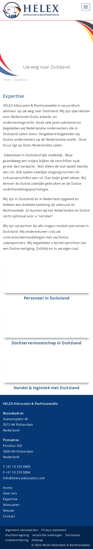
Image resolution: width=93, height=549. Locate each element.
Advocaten (11, 505)
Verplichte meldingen (47, 535)
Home (7, 488)
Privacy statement (53, 530)
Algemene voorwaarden (21, 530)
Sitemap (37, 540)
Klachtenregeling (17, 535)
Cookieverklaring (16, 540)
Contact (9, 516)
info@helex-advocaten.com (24, 478)
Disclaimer (72, 535)
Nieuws (8, 510)
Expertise (10, 499)
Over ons (10, 493)
